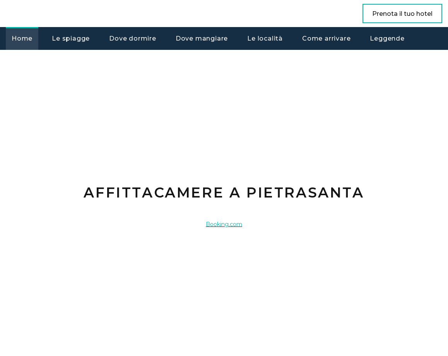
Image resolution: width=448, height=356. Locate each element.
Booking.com (224, 224)
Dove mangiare (202, 38)
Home (22, 38)
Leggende (387, 38)
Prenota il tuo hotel (402, 13)
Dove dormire (132, 38)
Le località (265, 38)
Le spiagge (71, 38)
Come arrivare (326, 38)
